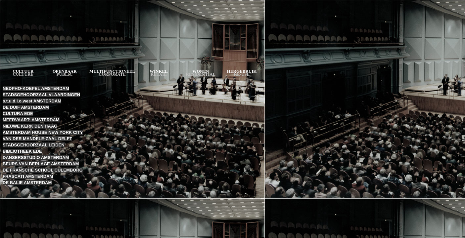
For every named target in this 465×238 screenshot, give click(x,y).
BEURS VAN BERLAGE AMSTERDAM (41, 163)
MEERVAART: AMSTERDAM (31, 119)
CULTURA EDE (18, 113)
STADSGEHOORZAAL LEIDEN (34, 144)
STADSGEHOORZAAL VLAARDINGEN (41, 94)
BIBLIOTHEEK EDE (22, 151)
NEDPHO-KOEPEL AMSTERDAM (36, 88)
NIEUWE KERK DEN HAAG (30, 126)
